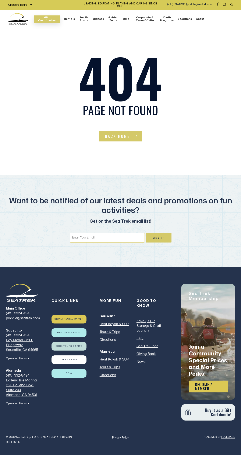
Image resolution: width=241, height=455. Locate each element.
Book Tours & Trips (69, 346)
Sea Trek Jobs (147, 346)
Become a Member (204, 386)
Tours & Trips (110, 332)
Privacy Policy (120, 437)
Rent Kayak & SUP (69, 333)
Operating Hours (20, 4)
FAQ (140, 338)
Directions (108, 339)
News (141, 361)
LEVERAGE (228, 437)
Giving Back (146, 354)
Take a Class (69, 360)
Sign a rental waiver (68, 319)
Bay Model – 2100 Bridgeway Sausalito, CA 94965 (22, 345)
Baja (69, 373)
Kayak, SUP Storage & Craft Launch (149, 325)
